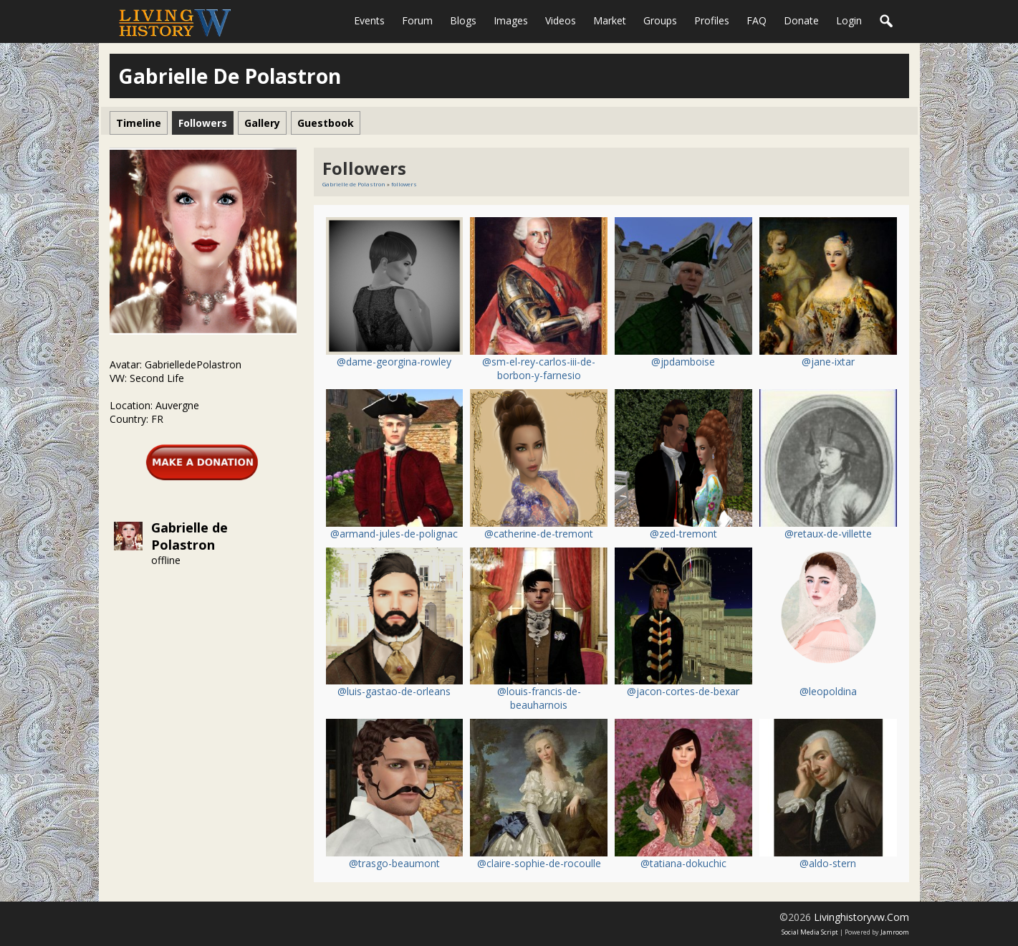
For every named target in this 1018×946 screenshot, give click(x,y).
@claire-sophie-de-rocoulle (539, 863)
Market (609, 20)
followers (404, 184)
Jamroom (894, 932)
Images (511, 20)
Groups (660, 20)
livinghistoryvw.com (861, 917)
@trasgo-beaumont (394, 863)
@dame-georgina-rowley (394, 361)
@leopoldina (828, 691)
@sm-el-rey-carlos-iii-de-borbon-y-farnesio (538, 368)
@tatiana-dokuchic (683, 863)
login (849, 20)
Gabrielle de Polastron (189, 536)
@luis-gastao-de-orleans (394, 691)
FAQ (756, 20)
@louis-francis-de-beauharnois (539, 698)
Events (369, 20)
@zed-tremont (683, 533)
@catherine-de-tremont (538, 533)
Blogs (463, 20)
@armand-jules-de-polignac (394, 533)
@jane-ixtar (828, 361)
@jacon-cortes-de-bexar (683, 691)
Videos (560, 20)
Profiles (711, 20)
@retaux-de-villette (828, 533)
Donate (801, 20)
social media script (810, 932)
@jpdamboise (683, 361)
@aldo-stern (827, 863)
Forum (417, 20)
